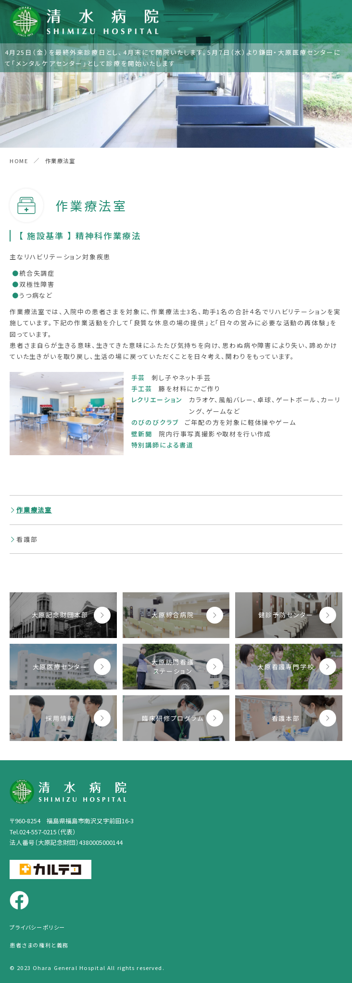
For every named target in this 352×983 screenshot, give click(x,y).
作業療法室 (34, 509)
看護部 (27, 539)
